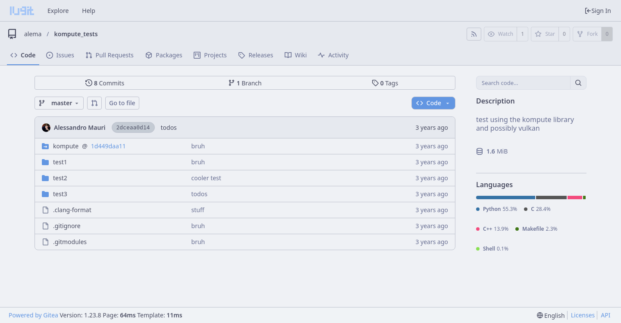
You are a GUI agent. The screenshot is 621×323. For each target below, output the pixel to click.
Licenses (583, 315)
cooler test (206, 178)
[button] (94, 103)
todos (169, 127)
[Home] (22, 11)
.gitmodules (70, 242)
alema (32, 34)
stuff (197, 210)
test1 (60, 162)
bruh (198, 146)
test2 (60, 178)
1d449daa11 (108, 146)
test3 (60, 194)
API (605, 315)
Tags (385, 83)
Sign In (597, 10)
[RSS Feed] (474, 34)
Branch (245, 83)
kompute (65, 146)
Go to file (122, 103)
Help (88, 10)
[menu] (551, 315)
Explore (58, 10)
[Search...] (578, 83)
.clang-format (72, 210)
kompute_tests (76, 34)
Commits (104, 83)
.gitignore (67, 226)
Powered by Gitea (33, 315)
